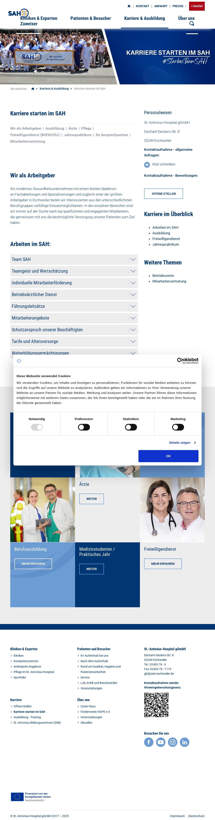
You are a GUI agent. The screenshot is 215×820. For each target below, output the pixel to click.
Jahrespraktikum (78, 135)
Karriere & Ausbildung (54, 88)
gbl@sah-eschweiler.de (159, 673)
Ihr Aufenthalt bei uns (94, 655)
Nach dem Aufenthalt (94, 661)
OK (168, 456)
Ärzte (72, 128)
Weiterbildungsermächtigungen (40, 353)
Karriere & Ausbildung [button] (144, 18)
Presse (178, 6)
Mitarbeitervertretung (27, 141)
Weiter (91, 498)
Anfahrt (161, 6)
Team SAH (21, 259)
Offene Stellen (23, 706)
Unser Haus (88, 706)
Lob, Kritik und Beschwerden (99, 683)
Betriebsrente (163, 275)
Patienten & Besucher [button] (90, 18)
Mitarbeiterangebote (30, 318)
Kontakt (142, 6)
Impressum (177, 816)
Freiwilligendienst (166, 239)
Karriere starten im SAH (29, 711)
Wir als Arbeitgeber (25, 128)
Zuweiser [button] (28, 23)
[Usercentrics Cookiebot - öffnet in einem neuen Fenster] (180, 361)
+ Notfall (197, 6)
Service (85, 677)
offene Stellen (163, 193)
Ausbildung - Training (27, 717)
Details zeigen (179, 442)
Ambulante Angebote (27, 666)
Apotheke (20, 677)
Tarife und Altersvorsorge (35, 341)
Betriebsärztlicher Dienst (34, 294)
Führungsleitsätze (28, 306)
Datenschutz (196, 816)
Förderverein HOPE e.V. (95, 711)
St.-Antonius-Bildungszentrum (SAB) (37, 722)
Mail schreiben (163, 164)
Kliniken (19, 655)
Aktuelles (86, 722)
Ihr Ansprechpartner (112, 135)
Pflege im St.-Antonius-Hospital (34, 672)
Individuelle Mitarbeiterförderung (42, 282)
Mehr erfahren (33, 563)
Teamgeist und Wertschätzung (40, 271)
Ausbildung (54, 128)
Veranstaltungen (91, 688)
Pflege (86, 128)
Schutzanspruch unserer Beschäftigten (47, 329)
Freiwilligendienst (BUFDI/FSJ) (35, 135)
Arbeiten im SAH (165, 227)
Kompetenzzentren (26, 661)
